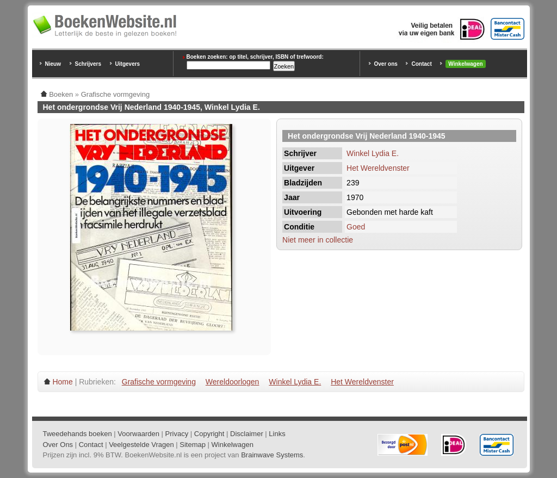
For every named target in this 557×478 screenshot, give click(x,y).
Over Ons (58, 444)
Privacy (177, 434)
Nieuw (53, 64)
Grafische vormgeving (159, 381)
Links (277, 434)
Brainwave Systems (272, 455)
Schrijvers (88, 64)
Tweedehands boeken (77, 434)
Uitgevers (127, 64)
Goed (355, 226)
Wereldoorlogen (232, 381)
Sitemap (193, 444)
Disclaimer (246, 434)
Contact (421, 64)
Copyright (209, 434)
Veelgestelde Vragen (141, 444)
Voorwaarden (138, 434)
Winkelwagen (465, 64)
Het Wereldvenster (378, 168)
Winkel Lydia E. (372, 153)
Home (62, 381)
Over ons (386, 64)
